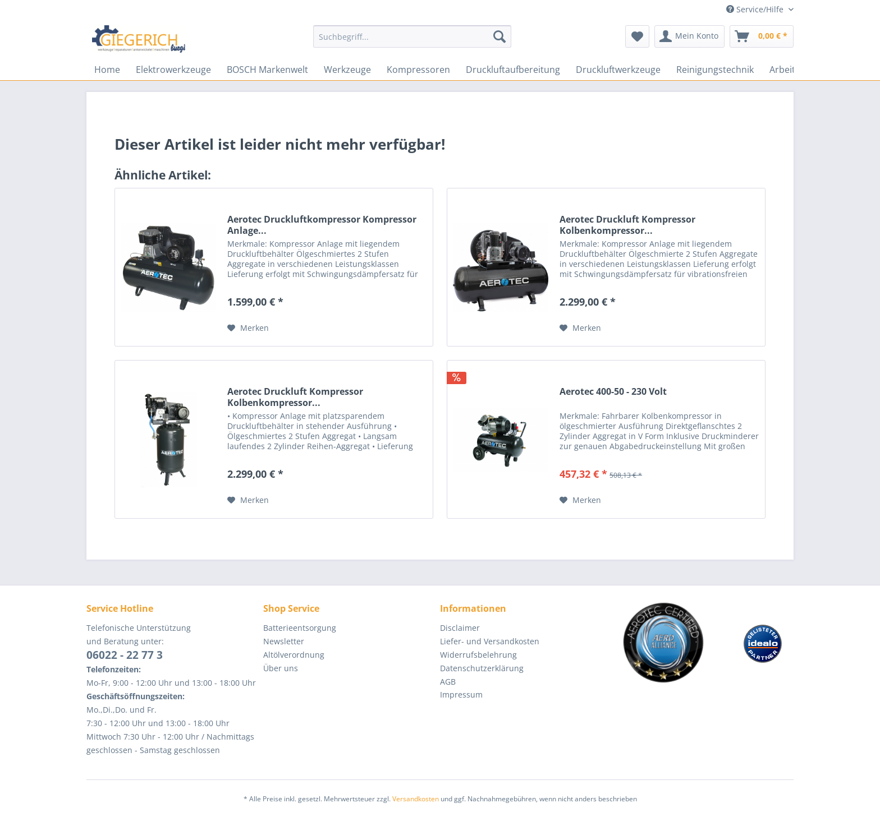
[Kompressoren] (418, 69)
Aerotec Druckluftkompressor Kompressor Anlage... (321, 225)
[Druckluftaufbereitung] (513, 69)
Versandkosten (415, 799)
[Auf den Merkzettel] (248, 328)
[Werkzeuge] (347, 69)
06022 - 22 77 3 (124, 655)
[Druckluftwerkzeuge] (618, 69)
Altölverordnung (293, 654)
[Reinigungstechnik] (715, 69)
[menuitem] (412, 41)
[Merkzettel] (637, 36)
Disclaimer (460, 627)
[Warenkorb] (762, 36)
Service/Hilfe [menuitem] (756, 9)
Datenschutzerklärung (482, 668)
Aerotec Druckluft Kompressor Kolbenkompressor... (627, 225)
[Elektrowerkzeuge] (173, 69)
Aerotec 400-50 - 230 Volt (613, 392)
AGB (448, 681)
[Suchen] (499, 36)
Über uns (280, 668)
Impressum (461, 694)
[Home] (107, 69)
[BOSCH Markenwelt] (267, 69)
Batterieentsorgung (299, 627)
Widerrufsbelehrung (478, 654)
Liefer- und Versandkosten (489, 641)
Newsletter (283, 641)
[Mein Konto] (689, 36)
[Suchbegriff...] (412, 36)
